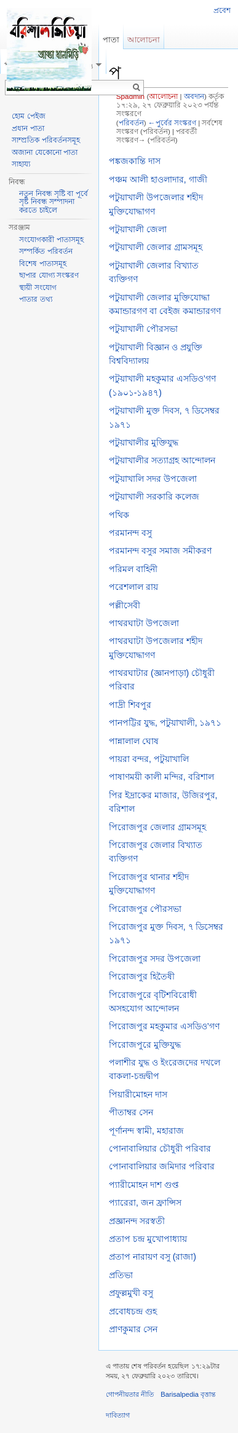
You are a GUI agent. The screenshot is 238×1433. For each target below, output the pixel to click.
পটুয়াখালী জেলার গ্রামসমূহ (155, 247)
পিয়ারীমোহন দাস (138, 1094)
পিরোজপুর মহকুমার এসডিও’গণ (164, 1026)
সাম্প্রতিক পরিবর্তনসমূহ (45, 140)
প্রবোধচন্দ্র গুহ (133, 1311)
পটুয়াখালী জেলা (138, 229)
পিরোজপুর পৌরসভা (145, 909)
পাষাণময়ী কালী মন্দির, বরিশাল (161, 777)
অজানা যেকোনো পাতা (44, 152)
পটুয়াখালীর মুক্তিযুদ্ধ (143, 442)
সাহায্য (21, 164)
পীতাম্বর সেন (131, 1112)
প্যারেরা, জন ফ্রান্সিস (145, 1202)
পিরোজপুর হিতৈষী (142, 976)
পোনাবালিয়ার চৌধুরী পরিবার (160, 1148)
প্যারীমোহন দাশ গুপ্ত (144, 1185)
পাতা (111, 39)
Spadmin (130, 96)
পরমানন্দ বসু (130, 533)
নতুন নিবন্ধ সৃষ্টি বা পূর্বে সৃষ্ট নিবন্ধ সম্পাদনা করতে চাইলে (53, 201)
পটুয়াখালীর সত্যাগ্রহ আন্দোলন (162, 460)
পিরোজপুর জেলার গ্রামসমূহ (157, 827)
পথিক (119, 515)
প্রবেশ (222, 10)
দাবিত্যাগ (118, 1415)
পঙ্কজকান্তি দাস (135, 161)
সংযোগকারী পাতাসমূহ (51, 239)
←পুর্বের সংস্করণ (172, 123)
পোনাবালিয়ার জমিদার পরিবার (162, 1166)
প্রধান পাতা (28, 128)
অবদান (194, 96)
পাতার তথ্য (35, 299)
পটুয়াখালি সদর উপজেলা (153, 479)
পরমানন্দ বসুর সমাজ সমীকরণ (160, 551)
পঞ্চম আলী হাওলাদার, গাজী (158, 179)
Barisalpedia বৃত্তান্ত (188, 1394)
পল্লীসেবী (124, 605)
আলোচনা (163, 96)
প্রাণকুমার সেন (133, 1329)
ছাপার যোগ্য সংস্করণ (49, 275)
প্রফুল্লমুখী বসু (131, 1293)
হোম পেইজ (28, 116)
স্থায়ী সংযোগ (37, 287)
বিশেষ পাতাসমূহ (42, 263)
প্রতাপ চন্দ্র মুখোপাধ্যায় (148, 1239)
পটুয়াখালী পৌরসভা (143, 329)
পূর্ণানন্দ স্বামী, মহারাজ (146, 1131)
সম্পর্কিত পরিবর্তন (45, 251)
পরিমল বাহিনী (133, 569)
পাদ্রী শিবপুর (130, 705)
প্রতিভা (121, 1275)
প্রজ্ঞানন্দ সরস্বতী (137, 1221)
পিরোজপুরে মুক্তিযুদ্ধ (145, 1045)
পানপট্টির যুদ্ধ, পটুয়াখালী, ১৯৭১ (165, 723)
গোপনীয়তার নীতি (130, 1394)
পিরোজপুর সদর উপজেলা (154, 959)
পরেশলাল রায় (133, 587)
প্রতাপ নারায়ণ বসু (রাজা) (152, 1257)
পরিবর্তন (131, 123)
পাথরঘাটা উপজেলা (144, 623)
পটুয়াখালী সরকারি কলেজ (154, 496)
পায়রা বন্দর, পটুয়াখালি (149, 759)
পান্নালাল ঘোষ (134, 741)
